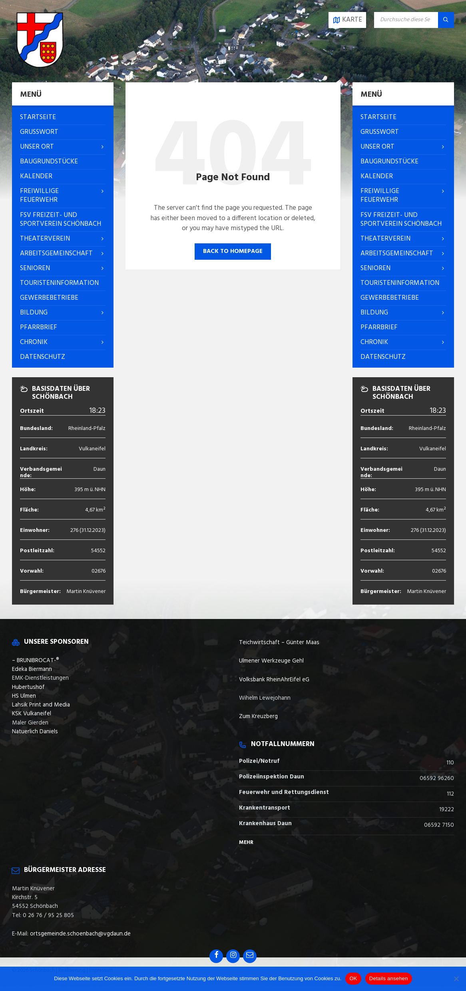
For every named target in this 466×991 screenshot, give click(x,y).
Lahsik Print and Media (41, 705)
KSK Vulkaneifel (31, 713)
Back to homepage (233, 251)
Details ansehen (388, 978)
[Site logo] (40, 66)
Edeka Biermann (32, 669)
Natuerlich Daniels (35, 731)
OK (353, 978)
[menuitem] (63, 117)
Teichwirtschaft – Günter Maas (279, 642)
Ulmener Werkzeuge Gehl (271, 661)
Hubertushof (28, 687)
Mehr (246, 842)
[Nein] (456, 979)
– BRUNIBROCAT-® (35, 660)
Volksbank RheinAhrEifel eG (274, 680)
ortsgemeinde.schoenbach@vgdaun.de (80, 934)
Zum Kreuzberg (258, 716)
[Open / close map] (347, 20)
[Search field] (414, 20)
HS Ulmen (24, 696)
